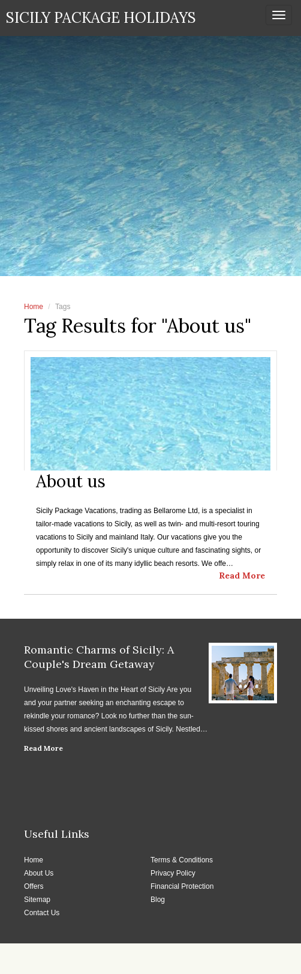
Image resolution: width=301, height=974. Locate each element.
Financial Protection (181, 886)
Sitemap (37, 899)
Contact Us (41, 913)
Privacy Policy (172, 873)
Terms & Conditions (181, 860)
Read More (43, 748)
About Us (38, 873)
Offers (33, 886)
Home (33, 306)
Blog (157, 899)
